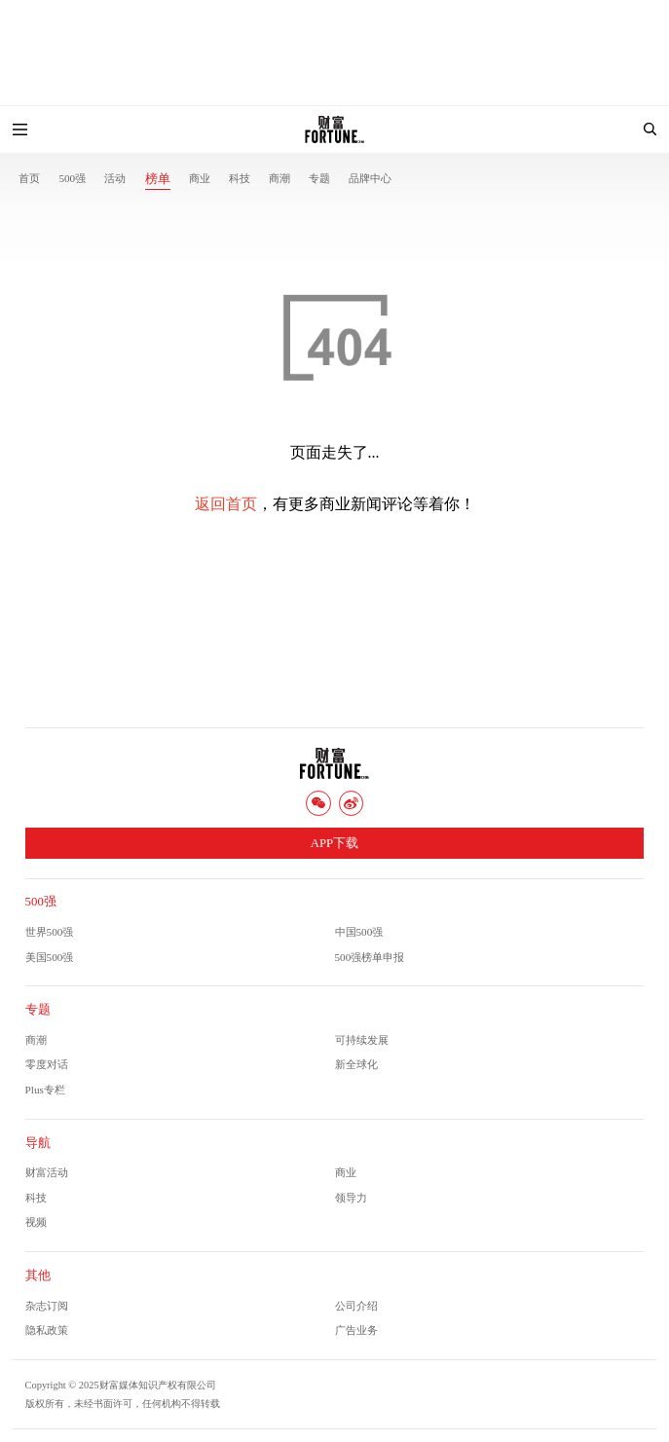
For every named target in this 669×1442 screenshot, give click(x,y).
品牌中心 (370, 178)
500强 (72, 178)
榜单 (157, 179)
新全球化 (356, 1064)
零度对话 (46, 1064)
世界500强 (49, 932)
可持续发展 (362, 1040)
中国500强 (359, 932)
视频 (36, 1222)
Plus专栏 (45, 1089)
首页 (29, 178)
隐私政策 (46, 1330)
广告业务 (356, 1330)
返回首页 (226, 504)
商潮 (279, 178)
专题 (319, 178)
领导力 (351, 1197)
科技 (239, 178)
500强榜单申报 (370, 957)
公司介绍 (356, 1306)
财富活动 (46, 1172)
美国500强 (49, 957)
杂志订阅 (46, 1306)
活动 (115, 178)
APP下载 (334, 843)
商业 (199, 178)
